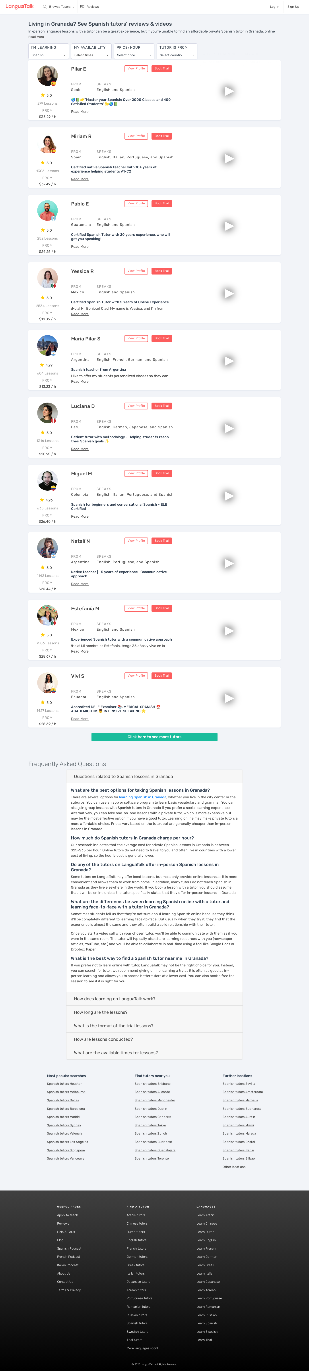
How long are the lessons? (101, 1012)
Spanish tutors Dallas (63, 1100)
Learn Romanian (208, 1307)
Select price (126, 53)
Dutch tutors (136, 1232)
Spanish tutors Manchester (155, 1100)
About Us (63, 1274)
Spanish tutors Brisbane (153, 1084)
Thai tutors (134, 1340)
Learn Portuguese (209, 1299)
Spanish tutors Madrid (63, 1117)
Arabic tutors (136, 1215)
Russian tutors (137, 1315)
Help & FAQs (66, 1232)
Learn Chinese (206, 1224)
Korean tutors (136, 1290)
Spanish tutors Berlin (238, 1150)
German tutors (137, 1257)
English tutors (136, 1240)
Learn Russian (206, 1315)
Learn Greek (205, 1265)
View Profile (136, 69)
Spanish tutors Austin (239, 1117)
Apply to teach (67, 1215)
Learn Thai (204, 1340)
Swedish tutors (137, 1332)
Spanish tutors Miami (238, 1125)
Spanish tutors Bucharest (242, 1109)
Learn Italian (205, 1274)
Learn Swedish (207, 1332)
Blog (60, 1240)
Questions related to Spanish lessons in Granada (123, 776)
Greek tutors (135, 1265)
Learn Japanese (208, 1282)
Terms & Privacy (69, 1290)
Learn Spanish (206, 1324)
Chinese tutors (137, 1224)
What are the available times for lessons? (116, 1053)
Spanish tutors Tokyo (150, 1125)
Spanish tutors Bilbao (239, 1159)
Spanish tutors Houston (64, 1084)
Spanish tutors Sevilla (239, 1084)
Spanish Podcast (69, 1249)
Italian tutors (136, 1274)
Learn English (206, 1240)
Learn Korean (206, 1290)
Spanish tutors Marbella (240, 1100)
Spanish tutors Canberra (153, 1117)
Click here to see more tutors (154, 737)
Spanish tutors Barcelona (66, 1109)
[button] (36, 37)
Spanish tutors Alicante (152, 1092)
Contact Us (65, 1282)
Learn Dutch (205, 1232)
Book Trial (162, 69)
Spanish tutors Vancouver (66, 1159)
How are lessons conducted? (103, 1039)
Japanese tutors (138, 1282)
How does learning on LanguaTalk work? (114, 999)
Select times (83, 53)
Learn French (206, 1249)
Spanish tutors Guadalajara (155, 1150)
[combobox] (49, 53)
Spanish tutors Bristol (239, 1142)
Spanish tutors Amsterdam (243, 1092)
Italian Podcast (67, 1265)
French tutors (136, 1249)
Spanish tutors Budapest (153, 1142)
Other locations (234, 1167)
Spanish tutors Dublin (151, 1109)
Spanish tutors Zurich (151, 1134)
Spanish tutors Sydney (64, 1125)
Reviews (63, 1224)
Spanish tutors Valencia (64, 1134)
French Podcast (68, 1257)
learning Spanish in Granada (142, 797)
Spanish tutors (137, 1324)
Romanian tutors (138, 1307)
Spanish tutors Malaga (239, 1134)
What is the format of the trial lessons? (114, 1026)
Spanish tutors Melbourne (66, 1092)
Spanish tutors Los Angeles (67, 1142)
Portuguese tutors (139, 1299)
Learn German (206, 1257)
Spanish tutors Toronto (152, 1159)
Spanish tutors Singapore (66, 1150)
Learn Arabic (205, 1215)
